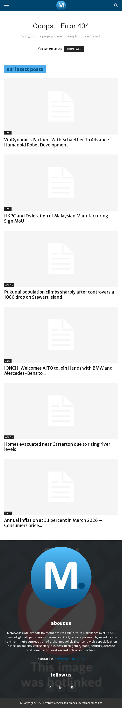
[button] (6, 5)
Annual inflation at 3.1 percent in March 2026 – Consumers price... (53, 523)
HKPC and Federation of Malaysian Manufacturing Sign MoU (56, 218)
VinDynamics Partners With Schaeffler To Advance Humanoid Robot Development (56, 142)
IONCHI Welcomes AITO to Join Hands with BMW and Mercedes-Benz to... (58, 370)
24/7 (7, 132)
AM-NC (9, 284)
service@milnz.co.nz (69, 659)
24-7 (7, 513)
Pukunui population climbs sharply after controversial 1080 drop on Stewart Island (59, 294)
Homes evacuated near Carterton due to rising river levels (57, 446)
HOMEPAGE (74, 49)
